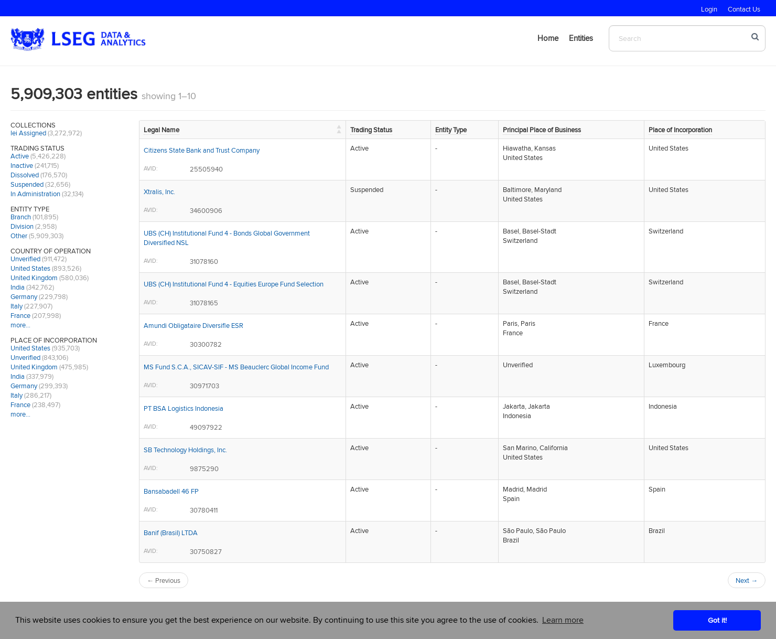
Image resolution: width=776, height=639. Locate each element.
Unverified (25, 258)
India (17, 287)
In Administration (35, 193)
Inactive (21, 165)
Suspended (27, 184)
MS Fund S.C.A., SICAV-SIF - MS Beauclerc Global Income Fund (236, 366)
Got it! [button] (717, 619)
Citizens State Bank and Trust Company (202, 150)
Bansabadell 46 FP (171, 491)
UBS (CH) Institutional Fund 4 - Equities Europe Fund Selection (234, 284)
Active (19, 156)
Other (18, 235)
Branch (20, 216)
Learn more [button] (563, 620)
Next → (747, 580)
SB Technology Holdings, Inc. (185, 449)
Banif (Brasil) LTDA (171, 532)
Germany (23, 296)
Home (547, 38)
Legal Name (161, 129)
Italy (16, 306)
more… (20, 324)
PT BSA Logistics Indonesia (183, 408)
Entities (581, 38)
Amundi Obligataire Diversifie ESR (193, 325)
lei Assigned (28, 132)
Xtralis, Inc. (159, 191)
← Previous (163, 580)
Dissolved (24, 174)
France (20, 315)
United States (30, 268)
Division (22, 226)
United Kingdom (34, 277)
